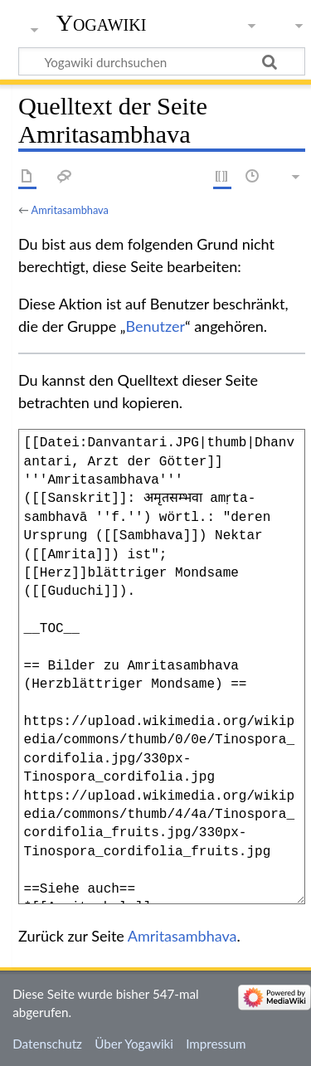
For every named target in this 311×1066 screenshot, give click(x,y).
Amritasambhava (70, 210)
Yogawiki (101, 23)
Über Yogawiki (134, 1043)
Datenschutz (47, 1043)
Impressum (216, 1043)
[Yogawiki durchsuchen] (161, 61)
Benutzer (155, 326)
